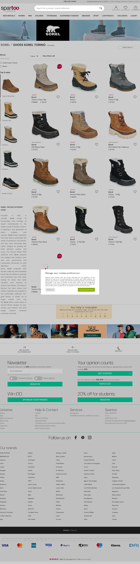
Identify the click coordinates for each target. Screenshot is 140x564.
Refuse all (50, 290)
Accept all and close (86, 290)
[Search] (100, 8)
